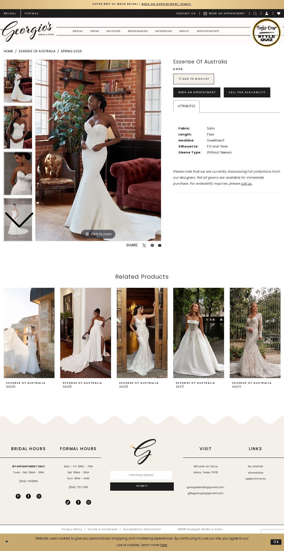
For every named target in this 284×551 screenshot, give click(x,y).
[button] (267, 13)
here (163, 545)
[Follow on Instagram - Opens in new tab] (88, 502)
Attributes (186, 107)
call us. (246, 184)
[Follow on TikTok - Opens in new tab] (67, 502)
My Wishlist (255, 466)
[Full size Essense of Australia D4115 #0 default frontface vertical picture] (98, 150)
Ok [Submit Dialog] (276, 542)
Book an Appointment (199, 93)
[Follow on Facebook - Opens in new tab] (78, 502)
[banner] (27, 31)
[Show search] (255, 13)
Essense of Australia (37, 51)
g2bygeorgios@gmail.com (205, 493)
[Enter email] (142, 475)
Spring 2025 (71, 51)
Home (8, 51)
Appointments (255, 479)
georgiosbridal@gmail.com (206, 487)
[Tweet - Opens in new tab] (144, 245)
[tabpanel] (98, 150)
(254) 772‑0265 (28, 481)
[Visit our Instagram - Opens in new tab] (39, 496)
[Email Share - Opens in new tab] (159, 245)
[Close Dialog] (7, 542)
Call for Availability (251, 93)
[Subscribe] (142, 487)
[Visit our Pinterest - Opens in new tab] (18, 496)
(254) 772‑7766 (78, 487)
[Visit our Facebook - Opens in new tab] (28, 496)
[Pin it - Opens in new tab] (152, 245)
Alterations (255, 473)
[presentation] (29, 333)
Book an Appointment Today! (169, 4)
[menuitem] (32, 13)
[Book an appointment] (224, 13)
